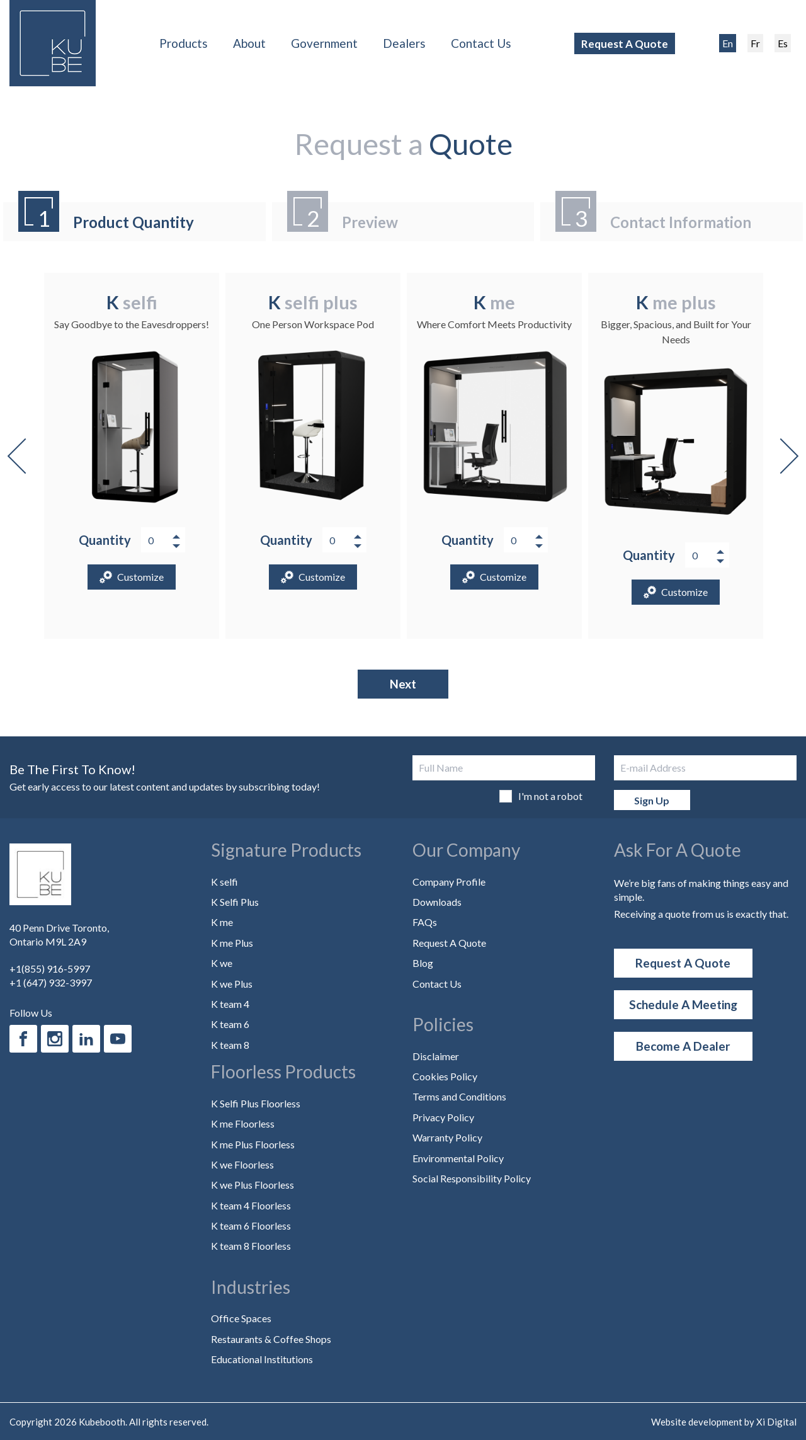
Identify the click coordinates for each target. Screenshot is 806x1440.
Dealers (404, 43)
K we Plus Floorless (252, 1185)
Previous (25, 456)
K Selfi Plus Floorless (255, 1103)
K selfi (224, 882)
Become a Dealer (683, 1046)
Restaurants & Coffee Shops (271, 1339)
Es (783, 43)
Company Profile (448, 882)
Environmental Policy (458, 1158)
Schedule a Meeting (683, 1004)
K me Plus (232, 943)
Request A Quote (624, 43)
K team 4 (230, 1004)
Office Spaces (241, 1318)
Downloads (437, 902)
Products (183, 43)
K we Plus (232, 984)
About (249, 43)
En (727, 43)
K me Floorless (243, 1123)
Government (324, 43)
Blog (422, 963)
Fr (755, 43)
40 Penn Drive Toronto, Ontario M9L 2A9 (59, 934)
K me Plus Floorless (253, 1144)
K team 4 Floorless (251, 1205)
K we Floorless (242, 1164)
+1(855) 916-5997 (49, 968)
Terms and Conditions (459, 1096)
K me (222, 922)
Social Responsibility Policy (471, 1178)
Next (780, 456)
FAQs (424, 922)
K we (221, 963)
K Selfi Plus (235, 902)
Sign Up (651, 800)
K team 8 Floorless (251, 1246)
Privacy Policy (443, 1117)
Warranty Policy (447, 1137)
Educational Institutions (262, 1359)
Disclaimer (435, 1056)
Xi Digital (776, 1421)
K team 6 (230, 1024)
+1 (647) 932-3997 (50, 982)
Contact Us (481, 43)
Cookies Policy (444, 1076)
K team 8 (230, 1045)
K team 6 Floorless (251, 1225)
